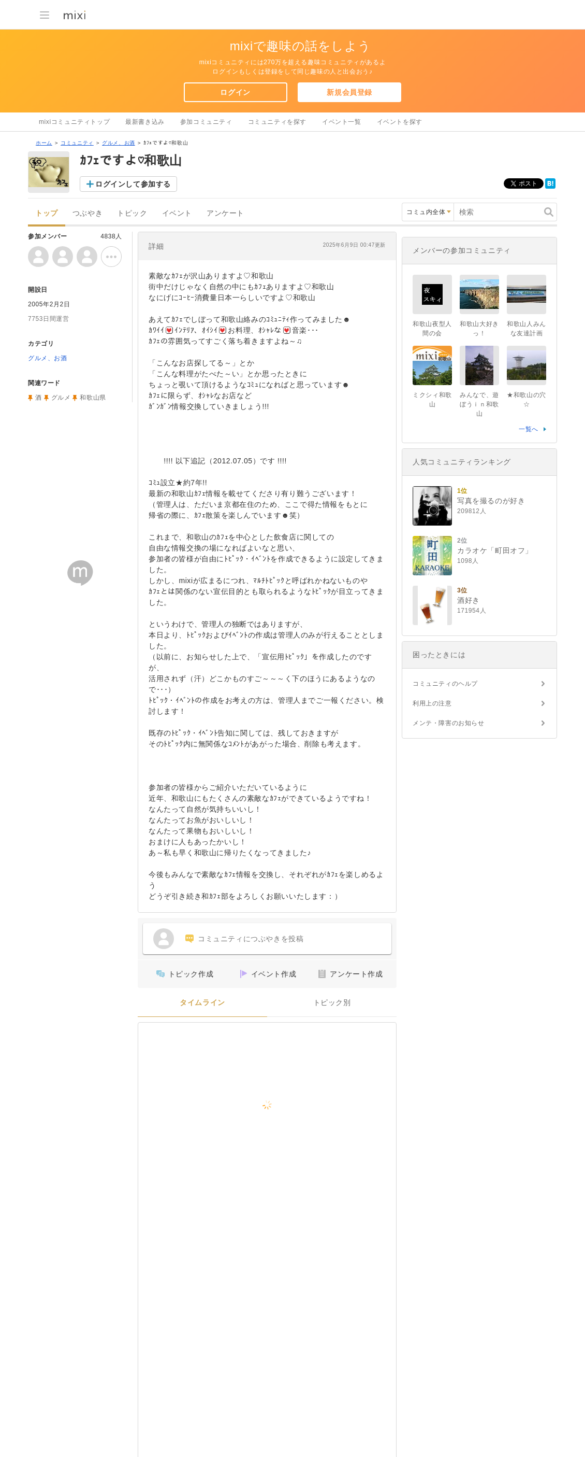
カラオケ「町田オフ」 (495, 550)
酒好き (468, 600)
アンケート (225, 213)
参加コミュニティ (206, 121)
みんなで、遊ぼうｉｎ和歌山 (479, 404)
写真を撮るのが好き (491, 501)
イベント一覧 (341, 121)
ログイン (235, 92)
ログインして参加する (133, 184)
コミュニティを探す (277, 121)
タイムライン (202, 1003)
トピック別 (332, 1003)
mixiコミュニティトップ (74, 121)
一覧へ (528, 429)
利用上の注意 (432, 703)
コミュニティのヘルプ (445, 683)
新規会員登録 (349, 92)
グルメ (61, 397)
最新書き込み (145, 121)
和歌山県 (93, 397)
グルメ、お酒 (118, 143)
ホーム (44, 143)
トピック (132, 213)
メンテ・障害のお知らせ (449, 723)
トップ (46, 213)
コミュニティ (77, 143)
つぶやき (87, 213)
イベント (177, 213)
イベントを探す (399, 121)
